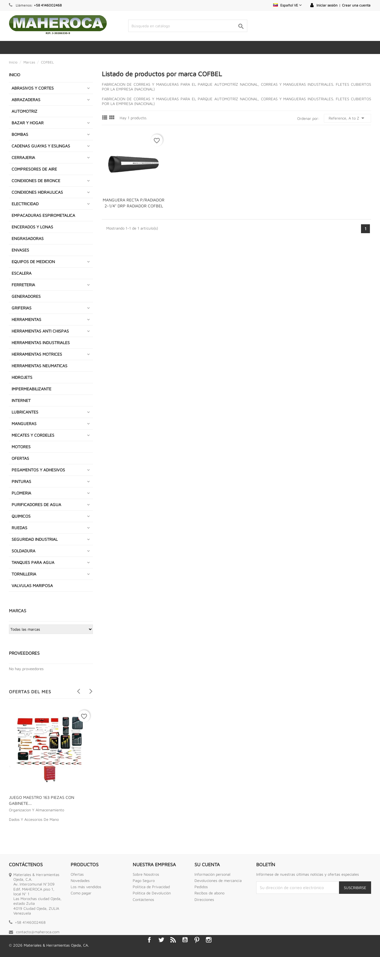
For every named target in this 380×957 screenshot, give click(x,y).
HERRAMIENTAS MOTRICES (37, 354)
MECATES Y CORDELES (33, 435)
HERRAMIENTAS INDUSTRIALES (41, 342)
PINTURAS (21, 481)
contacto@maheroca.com (37, 931)
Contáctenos (143, 899)
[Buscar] (188, 26)
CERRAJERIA (23, 157)
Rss (173, 940)
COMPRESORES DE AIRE (34, 168)
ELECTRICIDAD (25, 203)
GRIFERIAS (21, 307)
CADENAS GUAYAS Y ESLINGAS (41, 145)
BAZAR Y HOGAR (28, 122)
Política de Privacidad (151, 886)
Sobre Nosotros (146, 874)
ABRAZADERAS (26, 99)
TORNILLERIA (24, 573)
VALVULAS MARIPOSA (32, 585)
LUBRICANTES (25, 411)
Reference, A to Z (347, 118)
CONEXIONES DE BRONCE (36, 180)
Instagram (209, 940)
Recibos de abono (209, 893)
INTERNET (21, 400)
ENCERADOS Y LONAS (32, 226)
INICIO (14, 74)
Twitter (161, 940)
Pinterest (197, 940)
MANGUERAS (24, 423)
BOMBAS (20, 134)
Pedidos (201, 886)
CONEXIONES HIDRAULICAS (37, 192)
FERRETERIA (23, 284)
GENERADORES (26, 296)
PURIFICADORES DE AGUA (36, 504)
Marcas (17, 610)
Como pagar (81, 893)
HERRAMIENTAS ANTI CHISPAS (40, 330)
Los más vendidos (86, 886)
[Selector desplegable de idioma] (287, 5)
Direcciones (204, 899)
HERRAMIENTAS (26, 319)
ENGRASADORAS (28, 238)
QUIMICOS (21, 516)
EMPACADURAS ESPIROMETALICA (43, 215)
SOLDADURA (23, 550)
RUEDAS (19, 527)
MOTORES (21, 446)
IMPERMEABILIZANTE (31, 388)
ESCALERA (21, 273)
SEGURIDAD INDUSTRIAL (35, 539)
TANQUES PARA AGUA (33, 562)
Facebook (149, 940)
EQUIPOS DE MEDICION (33, 261)
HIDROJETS (22, 377)
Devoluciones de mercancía (218, 880)
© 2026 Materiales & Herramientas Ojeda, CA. (49, 945)
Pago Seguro (144, 880)
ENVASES (20, 249)
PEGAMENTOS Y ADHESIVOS (38, 469)
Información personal (212, 874)
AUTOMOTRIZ (24, 111)
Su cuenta (207, 864)
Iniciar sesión (327, 5)
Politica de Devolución (152, 893)
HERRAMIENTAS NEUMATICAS (39, 365)
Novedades (80, 880)
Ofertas (77, 874)
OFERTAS (20, 458)
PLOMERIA (21, 492)
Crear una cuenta (356, 5)
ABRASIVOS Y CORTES (33, 87)
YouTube (185, 940)
